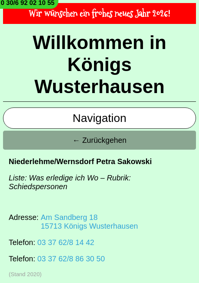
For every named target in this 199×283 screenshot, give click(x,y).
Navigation (100, 118)
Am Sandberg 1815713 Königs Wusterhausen (89, 221)
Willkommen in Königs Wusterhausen (99, 64)
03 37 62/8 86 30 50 (71, 259)
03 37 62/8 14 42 (66, 242)
